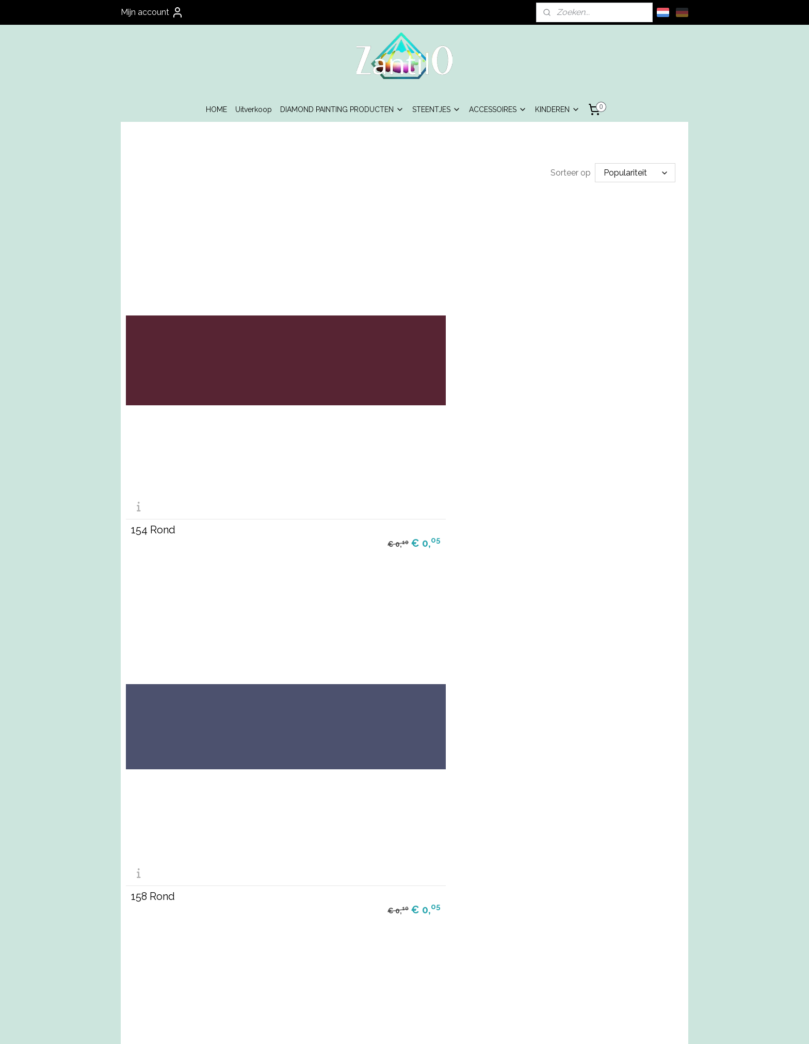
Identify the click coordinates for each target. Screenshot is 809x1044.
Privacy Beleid (291, 945)
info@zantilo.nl (404, 956)
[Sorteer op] (635, 173)
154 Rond (153, 389)
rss (378, 1025)
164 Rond (531, 614)
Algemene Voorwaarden (291, 933)
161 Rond (152, 614)
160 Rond (531, 389)
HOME (216, 109)
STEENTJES (436, 109)
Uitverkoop (253, 109)
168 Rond (342, 839)
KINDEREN (557, 109)
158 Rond (342, 389)
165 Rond (153, 839)
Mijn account (152, 12)
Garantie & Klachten (291, 956)
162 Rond (342, 614)
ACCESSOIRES (498, 109)
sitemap (359, 1025)
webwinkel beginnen (415, 1025)
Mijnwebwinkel (502, 1025)
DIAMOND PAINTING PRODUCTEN (342, 109)
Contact (291, 967)
